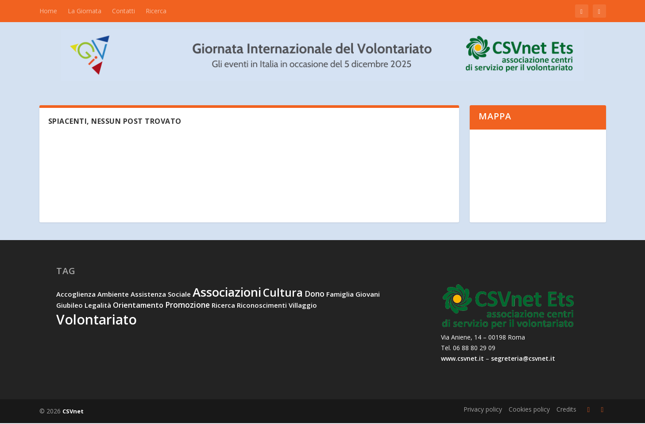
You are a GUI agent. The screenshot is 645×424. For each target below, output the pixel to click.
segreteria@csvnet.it (523, 359)
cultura (283, 293)
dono (314, 294)
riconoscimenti (262, 306)
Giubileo (69, 306)
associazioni (227, 293)
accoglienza (76, 294)
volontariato (96, 320)
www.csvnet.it (462, 359)
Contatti (123, 11)
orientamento (138, 306)
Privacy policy (482, 409)
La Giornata (84, 11)
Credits (566, 409)
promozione (187, 305)
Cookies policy (529, 409)
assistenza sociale (161, 294)
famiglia (340, 294)
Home (48, 11)
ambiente (113, 294)
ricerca (223, 306)
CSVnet (73, 412)
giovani (367, 294)
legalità (98, 306)
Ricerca (156, 11)
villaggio (303, 306)
